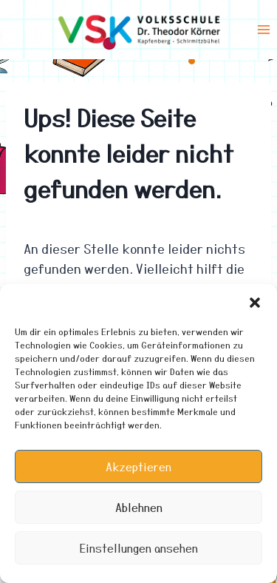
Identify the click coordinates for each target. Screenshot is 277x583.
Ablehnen (139, 507)
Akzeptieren (138, 467)
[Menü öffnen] (263, 29)
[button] (254, 302)
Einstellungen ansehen (139, 548)
